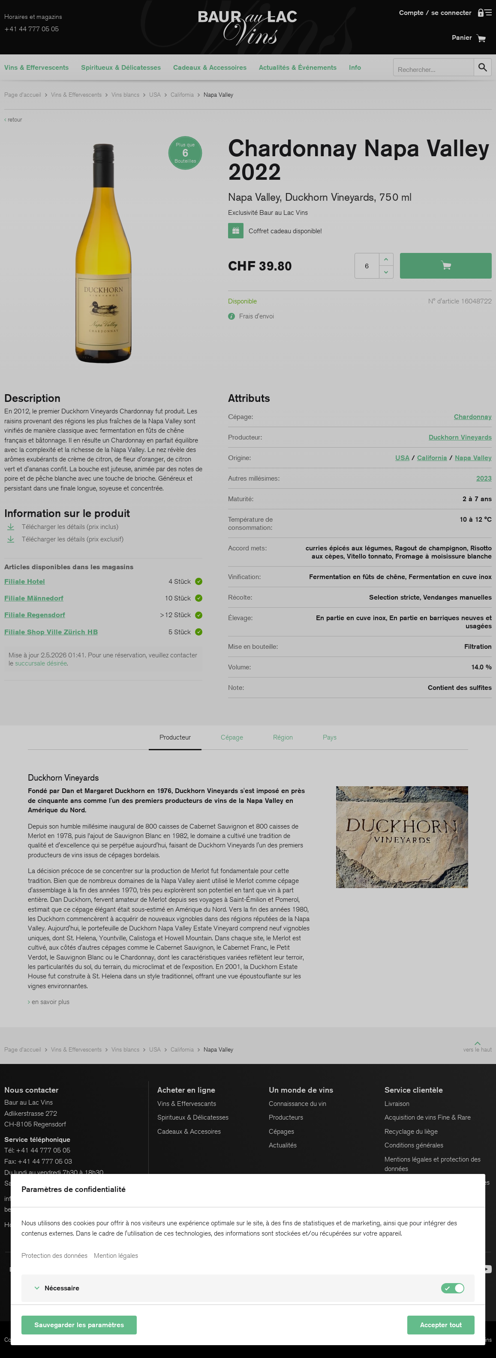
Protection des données (54, 1255)
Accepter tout (441, 1325)
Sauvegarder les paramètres (79, 1325)
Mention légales (116, 1255)
